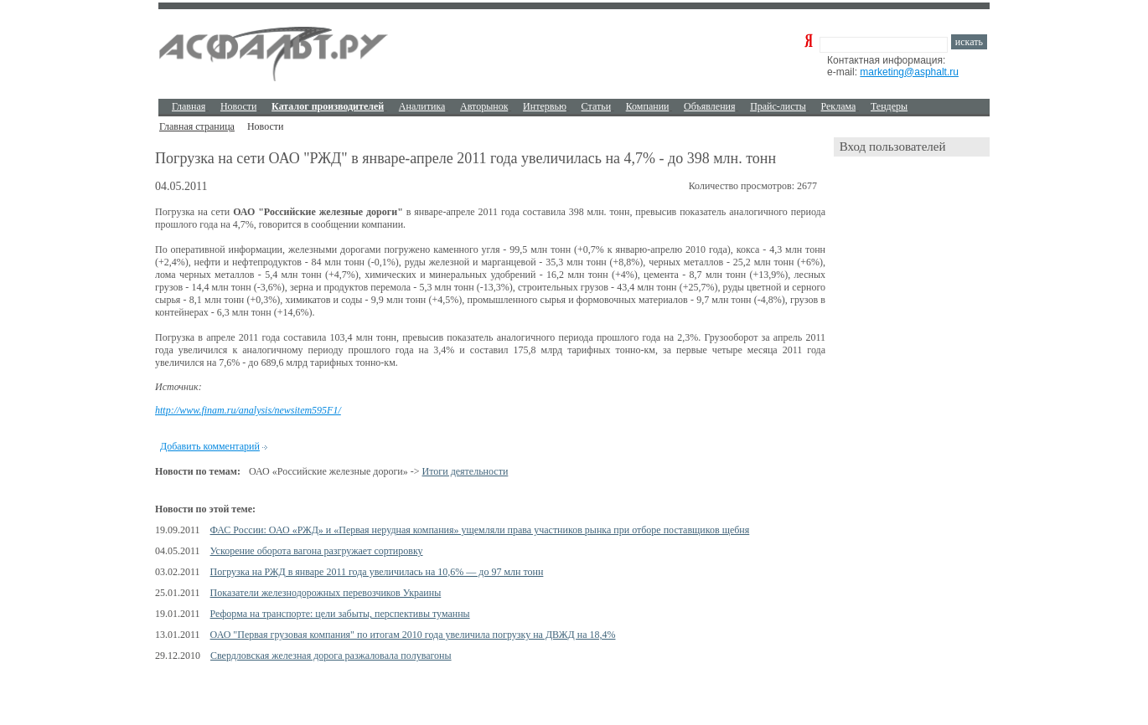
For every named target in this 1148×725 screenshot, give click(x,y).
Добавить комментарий (210, 446)
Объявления (709, 106)
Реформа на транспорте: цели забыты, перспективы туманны (340, 614)
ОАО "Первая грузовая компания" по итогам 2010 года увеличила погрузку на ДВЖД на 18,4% (413, 634)
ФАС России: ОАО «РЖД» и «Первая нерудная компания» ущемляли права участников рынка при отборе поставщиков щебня (480, 530)
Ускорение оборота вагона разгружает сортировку (316, 551)
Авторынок (484, 106)
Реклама (838, 106)
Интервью (544, 106)
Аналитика (422, 106)
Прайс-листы (778, 106)
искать (969, 42)
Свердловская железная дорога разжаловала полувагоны (331, 655)
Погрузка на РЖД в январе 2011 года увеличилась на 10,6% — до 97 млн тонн (377, 572)
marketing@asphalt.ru (909, 72)
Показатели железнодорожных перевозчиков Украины (326, 593)
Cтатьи (597, 106)
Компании (648, 106)
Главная (188, 106)
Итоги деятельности (465, 471)
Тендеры (889, 106)
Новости (238, 106)
